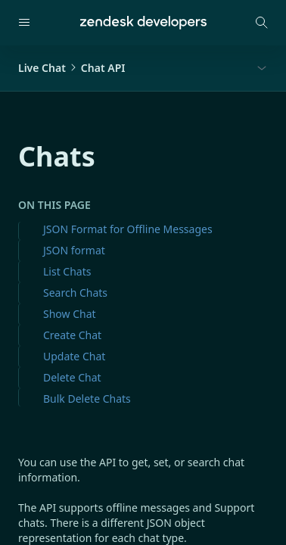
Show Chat (69, 314)
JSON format (74, 250)
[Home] (143, 22)
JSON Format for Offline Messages (128, 229)
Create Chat (72, 335)
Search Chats (75, 292)
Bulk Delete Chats (87, 398)
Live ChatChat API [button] (71, 68)
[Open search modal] (262, 23)
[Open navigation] (24, 23)
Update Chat (74, 356)
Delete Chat (72, 377)
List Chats (67, 271)
